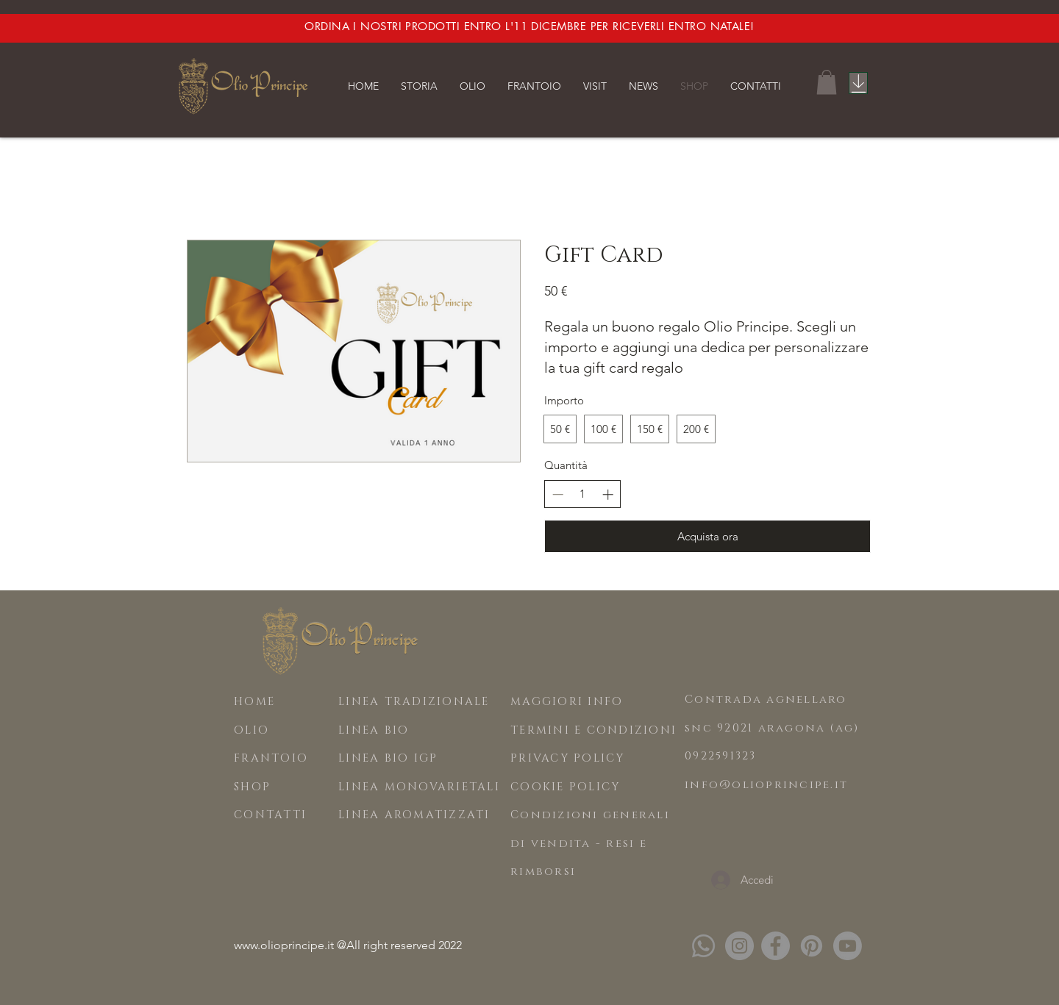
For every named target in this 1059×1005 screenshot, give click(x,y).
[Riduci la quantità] (557, 494)
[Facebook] (775, 945)
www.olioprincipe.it (284, 945)
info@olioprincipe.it (766, 785)
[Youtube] (847, 945)
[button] (419, 86)
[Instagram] (739, 945)
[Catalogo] (858, 83)
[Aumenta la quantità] (607, 494)
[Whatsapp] (703, 945)
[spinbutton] (582, 493)
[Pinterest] (811, 945)
